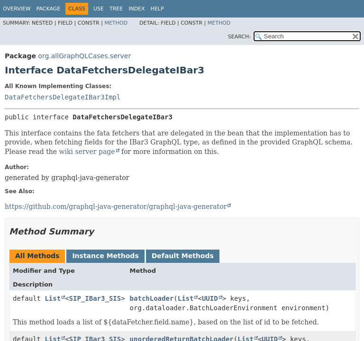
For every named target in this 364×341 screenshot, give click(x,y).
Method (115, 23)
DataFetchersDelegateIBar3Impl (62, 97)
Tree (116, 9)
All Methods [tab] (37, 256)
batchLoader (152, 298)
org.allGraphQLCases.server (84, 56)
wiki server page (87, 151)
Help (157, 9)
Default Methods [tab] (183, 256)
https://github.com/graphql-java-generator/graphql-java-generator (116, 206)
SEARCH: (239, 37)
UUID (210, 298)
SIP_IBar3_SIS (95, 298)
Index (136, 9)
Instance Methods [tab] (105, 256)
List (53, 298)
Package (48, 9)
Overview (17, 9)
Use (98, 9)
